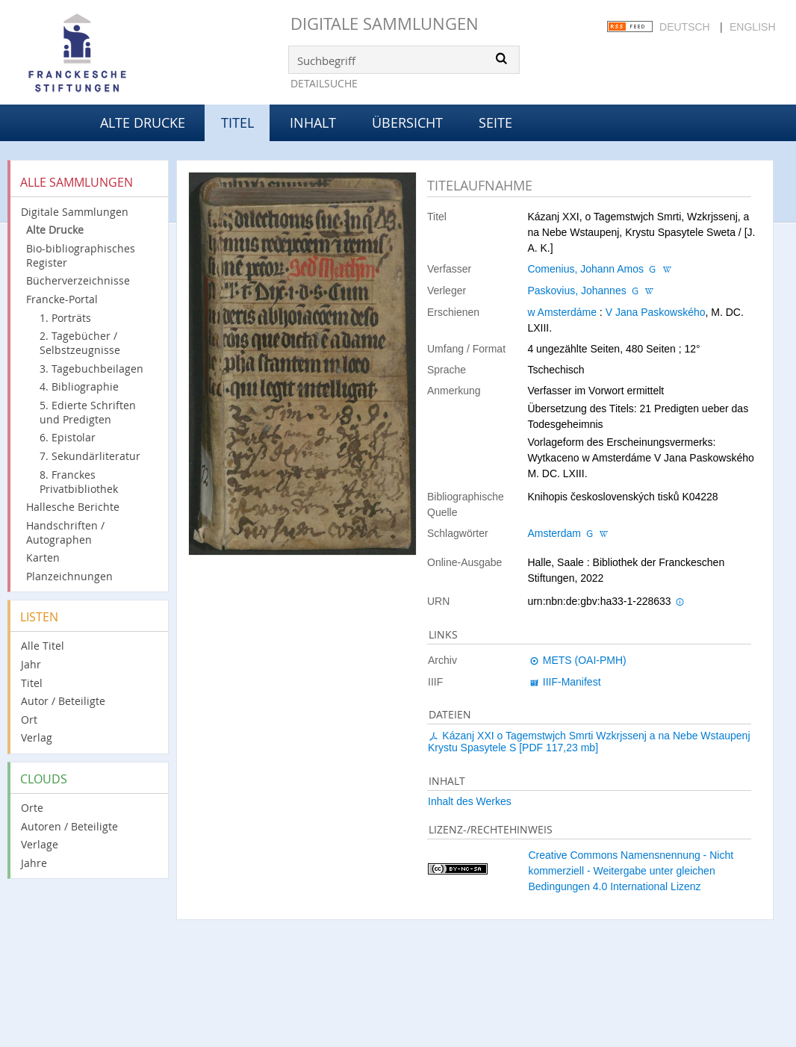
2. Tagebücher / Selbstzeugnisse (80, 343)
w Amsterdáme (562, 312)
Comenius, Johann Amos (585, 269)
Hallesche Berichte (72, 507)
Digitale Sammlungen (384, 23)
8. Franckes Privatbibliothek (79, 481)
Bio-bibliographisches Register (80, 255)
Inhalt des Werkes (470, 801)
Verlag (36, 737)
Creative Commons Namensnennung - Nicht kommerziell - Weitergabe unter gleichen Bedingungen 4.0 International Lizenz (630, 870)
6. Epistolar (68, 437)
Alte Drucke (142, 122)
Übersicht (407, 122)
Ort (29, 719)
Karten (43, 557)
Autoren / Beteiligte (69, 826)
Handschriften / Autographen (65, 532)
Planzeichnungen (69, 576)
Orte (32, 808)
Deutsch (684, 27)
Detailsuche (324, 83)
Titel (32, 683)
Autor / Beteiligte (63, 701)
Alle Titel (42, 646)
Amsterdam (554, 533)
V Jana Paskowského (656, 312)
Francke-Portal (62, 299)
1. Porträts (65, 318)
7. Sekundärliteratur (90, 456)
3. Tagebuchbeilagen (91, 368)
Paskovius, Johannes (576, 290)
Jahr (31, 664)
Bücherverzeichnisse (78, 280)
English (752, 27)
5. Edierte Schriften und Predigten (88, 412)
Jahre (34, 863)
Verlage (39, 844)
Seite (495, 122)
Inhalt (313, 122)
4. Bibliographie (79, 386)
